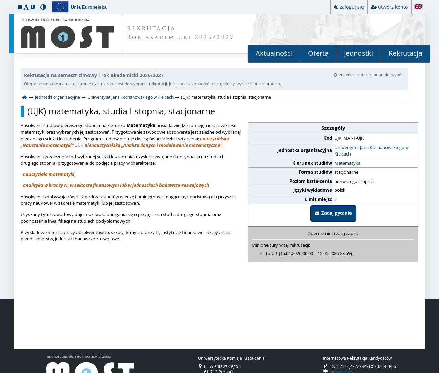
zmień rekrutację (353, 74)
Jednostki (358, 53)
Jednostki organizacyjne (57, 97)
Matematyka (347, 163)
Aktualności (274, 53)
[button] (20, 6)
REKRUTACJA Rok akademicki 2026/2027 (181, 33)
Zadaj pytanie (333, 213)
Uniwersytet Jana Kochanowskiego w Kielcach (130, 97)
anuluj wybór (388, 74)
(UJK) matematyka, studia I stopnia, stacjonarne (121, 111)
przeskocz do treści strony (1, 1)
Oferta (318, 53)
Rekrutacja (405, 53)
